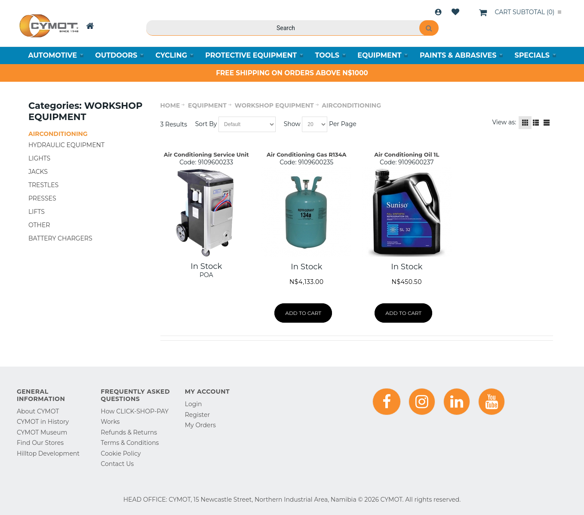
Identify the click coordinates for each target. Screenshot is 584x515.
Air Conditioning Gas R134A (306, 154)
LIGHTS (39, 158)
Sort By (206, 124)
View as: (504, 122)
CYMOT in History (43, 422)
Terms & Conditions (130, 443)
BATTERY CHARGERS (60, 238)
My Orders (200, 425)
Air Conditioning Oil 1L (406, 154)
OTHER (39, 225)
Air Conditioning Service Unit (206, 154)
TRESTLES (43, 185)
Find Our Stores (40, 443)
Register (197, 415)
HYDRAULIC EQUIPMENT (66, 145)
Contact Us (117, 464)
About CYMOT (38, 411)
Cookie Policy (121, 453)
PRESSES (42, 198)
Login (438, 12)
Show (292, 124)
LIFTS (36, 212)
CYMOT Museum (42, 432)
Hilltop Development (48, 453)
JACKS (38, 172)
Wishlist (455, 12)
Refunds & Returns (129, 432)
